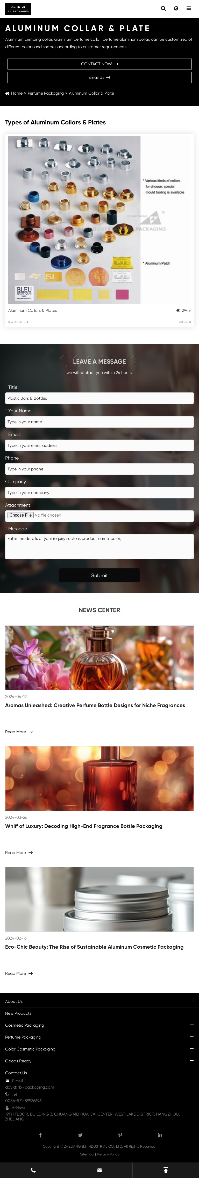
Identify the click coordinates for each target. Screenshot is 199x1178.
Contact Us (16, 1072)
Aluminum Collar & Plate (91, 93)
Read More (99, 322)
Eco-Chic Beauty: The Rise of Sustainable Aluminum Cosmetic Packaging (94, 947)
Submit (99, 575)
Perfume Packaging (46, 93)
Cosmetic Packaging (24, 1025)
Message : (17, 528)
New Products (18, 1013)
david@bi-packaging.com (29, 1087)
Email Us (99, 77)
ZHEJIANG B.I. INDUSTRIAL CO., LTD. (93, 1146)
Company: (16, 481)
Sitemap (87, 1154)
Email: (13, 434)
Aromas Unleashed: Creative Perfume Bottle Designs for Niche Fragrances (95, 705)
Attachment (17, 505)
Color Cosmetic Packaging (30, 1049)
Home (17, 93)
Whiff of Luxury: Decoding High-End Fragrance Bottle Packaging (83, 826)
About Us (14, 1001)
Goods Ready (18, 1061)
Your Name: (19, 410)
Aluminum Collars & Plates (99, 310)
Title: (12, 387)
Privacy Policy (108, 1154)
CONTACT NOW (99, 63)
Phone (12, 458)
